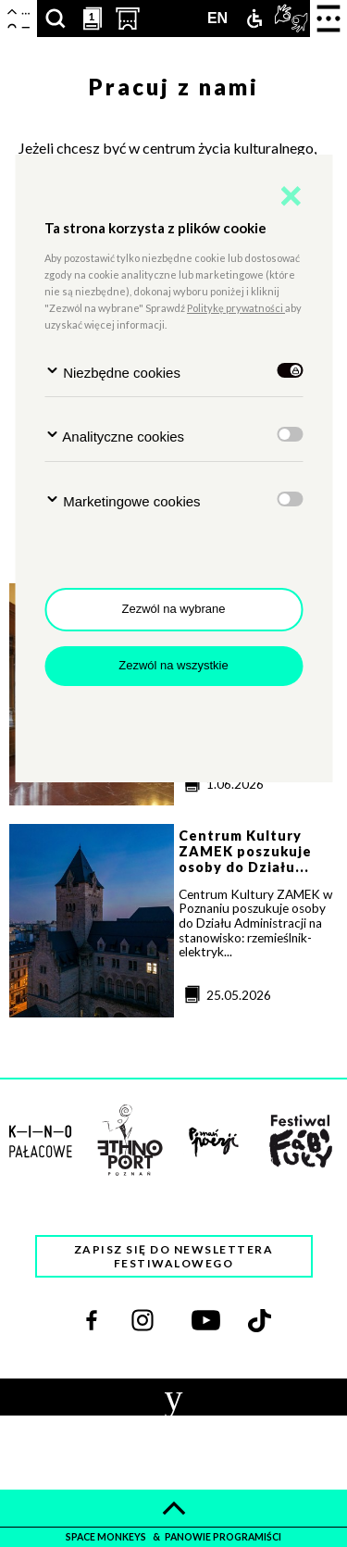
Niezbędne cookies (112, 372)
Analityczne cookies (114, 435)
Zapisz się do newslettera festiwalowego (174, 1256)
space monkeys (107, 1536)
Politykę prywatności (236, 308)
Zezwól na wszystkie (173, 665)
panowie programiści (223, 1536)
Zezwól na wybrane (174, 609)
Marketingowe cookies (122, 500)
